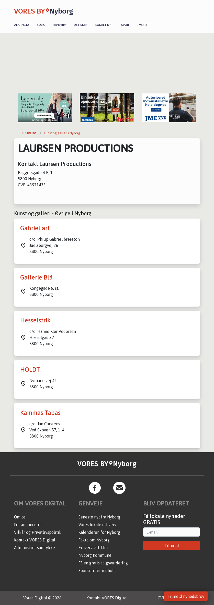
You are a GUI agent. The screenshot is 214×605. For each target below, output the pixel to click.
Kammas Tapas (40, 412)
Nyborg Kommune (94, 555)
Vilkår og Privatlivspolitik (37, 532)
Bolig (41, 25)
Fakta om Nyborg (94, 540)
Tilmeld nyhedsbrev (185, 596)
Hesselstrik (35, 320)
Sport (126, 25)
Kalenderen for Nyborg (99, 532)
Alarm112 (21, 25)
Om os (20, 517)
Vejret (144, 25)
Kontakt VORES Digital (34, 540)
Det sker (80, 25)
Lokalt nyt (104, 25)
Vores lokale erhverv (97, 524)
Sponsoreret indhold (97, 570)
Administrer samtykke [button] (34, 547)
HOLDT (30, 369)
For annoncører (28, 524)
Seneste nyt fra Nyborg (99, 517)
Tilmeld (171, 545)
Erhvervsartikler (93, 547)
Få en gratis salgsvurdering (103, 563)
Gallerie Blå (36, 277)
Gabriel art (35, 228)
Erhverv (59, 25)
